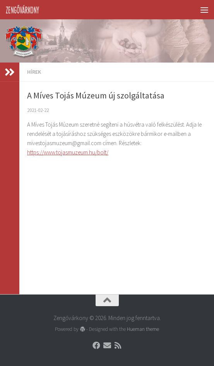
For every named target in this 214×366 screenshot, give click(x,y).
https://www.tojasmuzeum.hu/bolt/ (67, 152)
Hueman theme (143, 329)
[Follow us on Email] (107, 345)
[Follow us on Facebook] (96, 345)
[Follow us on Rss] (118, 345)
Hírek (34, 71)
